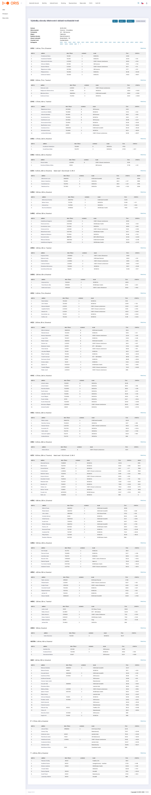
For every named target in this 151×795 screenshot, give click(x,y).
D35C (87, 42)
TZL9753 (66, 184)
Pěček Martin (45, 511)
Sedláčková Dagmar (46, 242)
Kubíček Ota (46, 649)
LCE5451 (69, 263)
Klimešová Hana (45, 130)
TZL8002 (63, 479)
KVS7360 (69, 224)
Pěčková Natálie (45, 668)
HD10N (71, 44)
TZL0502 (63, 473)
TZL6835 (67, 553)
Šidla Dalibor (45, 301)
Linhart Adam (44, 386)
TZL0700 (66, 428)
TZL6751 (69, 269)
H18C (123, 42)
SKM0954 (72, 93)
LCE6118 (65, 582)
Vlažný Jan (44, 487)
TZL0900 (66, 402)
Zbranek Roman (45, 463)
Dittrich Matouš (45, 330)
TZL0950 (68, 117)
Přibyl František (45, 354)
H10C (106, 42)
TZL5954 (69, 266)
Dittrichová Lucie (45, 178)
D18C (78, 42)
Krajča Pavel (45, 585)
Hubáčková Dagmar (46, 221)
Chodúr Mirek (45, 768)
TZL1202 (65, 317)
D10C (61, 42)
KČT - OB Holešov (97, 346)
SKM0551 (66, 178)
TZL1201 (65, 314)
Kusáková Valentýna (48, 146)
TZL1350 (69, 72)
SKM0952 (68, 128)
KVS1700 (68, 691)
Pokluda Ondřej (45, 761)
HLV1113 (67, 346)
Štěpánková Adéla (46, 69)
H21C (127, 42)
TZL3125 (71, 636)
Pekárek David (45, 333)
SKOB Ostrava (90, 492)
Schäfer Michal (46, 516)
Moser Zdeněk (45, 596)
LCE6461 (69, 229)
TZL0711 (66, 433)
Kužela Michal (45, 436)
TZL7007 (63, 481)
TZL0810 (66, 391)
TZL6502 (69, 521)
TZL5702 (65, 590)
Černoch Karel (45, 553)
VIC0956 (68, 109)
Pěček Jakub (44, 420)
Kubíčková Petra (45, 676)
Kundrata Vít (44, 428)
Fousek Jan (44, 492)
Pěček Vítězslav (46, 524)
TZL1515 (68, 715)
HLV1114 (67, 356)
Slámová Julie (44, 88)
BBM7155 (69, 237)
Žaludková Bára (45, 686)
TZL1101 (66, 351)
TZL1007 (67, 338)
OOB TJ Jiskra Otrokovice (100, 255)
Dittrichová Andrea (47, 200)
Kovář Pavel (44, 774)
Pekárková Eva (45, 186)
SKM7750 (70, 200)
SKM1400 (68, 673)
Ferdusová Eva (45, 229)
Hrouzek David (45, 673)
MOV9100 (63, 492)
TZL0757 (77, 149)
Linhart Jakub (44, 383)
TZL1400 (72, 652)
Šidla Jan (43, 495)
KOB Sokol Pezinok (99, 258)
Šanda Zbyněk (45, 771)
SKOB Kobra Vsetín (103, 207)
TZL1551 (68, 697)
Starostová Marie (48, 654)
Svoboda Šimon (47, 652)
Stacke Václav (45, 425)
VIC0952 (68, 120)
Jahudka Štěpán (45, 351)
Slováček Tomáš (45, 479)
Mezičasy (143, 48)
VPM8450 (66, 729)
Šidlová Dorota (45, 670)
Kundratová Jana (45, 226)
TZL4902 (65, 622)
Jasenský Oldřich (46, 776)
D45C (92, 42)
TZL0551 (66, 181)
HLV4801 (65, 612)
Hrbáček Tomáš (45, 566)
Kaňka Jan (44, 317)
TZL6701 (67, 556)
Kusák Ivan (45, 521)
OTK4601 (65, 614)
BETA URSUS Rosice (99, 237)
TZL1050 (72, 96)
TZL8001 (63, 484)
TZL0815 (66, 394)
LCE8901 (63, 487)
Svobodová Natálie (46, 58)
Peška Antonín (45, 612)
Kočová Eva (45, 205)
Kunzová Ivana (45, 237)
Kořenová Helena (45, 74)
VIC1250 (69, 69)
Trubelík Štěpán (45, 367)
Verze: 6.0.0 (31, 792)
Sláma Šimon (45, 449)
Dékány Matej (44, 689)
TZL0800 (66, 388)
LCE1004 (67, 370)
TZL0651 (77, 146)
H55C (141, 42)
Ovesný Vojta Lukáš (46, 681)
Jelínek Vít (44, 593)
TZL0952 (68, 122)
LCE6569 (69, 221)
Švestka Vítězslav (47, 537)
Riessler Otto (44, 558)
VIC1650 (68, 676)
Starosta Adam (45, 713)
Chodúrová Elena (45, 56)
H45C (136, 42)
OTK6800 (67, 558)
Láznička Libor (45, 556)
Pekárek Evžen (44, 481)
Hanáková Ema (45, 128)
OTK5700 (65, 585)
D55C (96, 42)
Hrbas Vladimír (46, 617)
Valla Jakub (44, 431)
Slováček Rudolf (46, 588)
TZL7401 (69, 529)
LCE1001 (67, 343)
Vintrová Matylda (45, 697)
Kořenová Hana (45, 96)
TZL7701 (67, 550)
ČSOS (147, 792)
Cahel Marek (44, 471)
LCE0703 (66, 425)
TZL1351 (69, 56)
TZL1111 (66, 362)
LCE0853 (68, 133)
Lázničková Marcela (46, 269)
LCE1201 (65, 311)
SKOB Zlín (96, 56)
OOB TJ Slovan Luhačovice (101, 61)
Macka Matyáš (46, 306)
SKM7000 (70, 519)
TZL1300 (65, 303)
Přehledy (130, 21)
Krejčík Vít (43, 715)
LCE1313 (65, 306)
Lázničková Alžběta (46, 112)
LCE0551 (71, 162)
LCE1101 (67, 348)
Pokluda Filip (44, 707)
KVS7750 (69, 231)
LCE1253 (69, 61)
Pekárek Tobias (45, 473)
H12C (110, 42)
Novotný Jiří (44, 484)
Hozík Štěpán (44, 396)
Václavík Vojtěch (45, 433)
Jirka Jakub (45, 513)
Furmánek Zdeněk (46, 564)
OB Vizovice (97, 64)
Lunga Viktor (44, 338)
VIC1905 (68, 713)
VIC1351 (69, 64)
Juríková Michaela (46, 133)
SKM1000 (67, 330)
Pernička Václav (45, 423)
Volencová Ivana (45, 287)
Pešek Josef (44, 370)
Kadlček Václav (45, 763)
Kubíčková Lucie (45, 120)
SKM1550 (68, 668)
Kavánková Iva (45, 184)
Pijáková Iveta (44, 258)
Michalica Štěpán (46, 404)
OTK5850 (69, 255)
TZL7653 (66, 186)
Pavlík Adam (44, 391)
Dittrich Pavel (45, 508)
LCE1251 (69, 66)
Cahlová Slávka (45, 263)
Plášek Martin (45, 582)
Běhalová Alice (45, 93)
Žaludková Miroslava (46, 266)
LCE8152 (66, 739)
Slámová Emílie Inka (46, 61)
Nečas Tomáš (44, 489)
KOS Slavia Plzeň (101, 513)
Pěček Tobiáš (44, 341)
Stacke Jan (44, 343)
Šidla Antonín (45, 614)
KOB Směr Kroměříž (101, 93)
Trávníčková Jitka (46, 285)
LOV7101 (67, 561)
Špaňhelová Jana (46, 125)
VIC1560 (68, 699)
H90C (66, 44)
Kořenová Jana (45, 734)
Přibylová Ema (45, 72)
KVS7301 (69, 537)
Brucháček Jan (45, 314)
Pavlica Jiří (45, 527)
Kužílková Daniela (46, 678)
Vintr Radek (44, 550)
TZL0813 (66, 383)
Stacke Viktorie (45, 66)
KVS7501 (69, 527)
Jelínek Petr (45, 622)
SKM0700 (66, 420)
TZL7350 (69, 226)
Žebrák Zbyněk (45, 561)
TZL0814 (66, 386)
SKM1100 (67, 341)
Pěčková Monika (45, 239)
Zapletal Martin (46, 309)
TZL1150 (72, 90)
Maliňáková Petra (46, 747)
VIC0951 (68, 114)
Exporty (122, 21)
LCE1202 (65, 309)
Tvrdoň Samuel (45, 356)
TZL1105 (67, 354)
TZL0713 (66, 436)
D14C (70, 42)
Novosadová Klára (46, 122)
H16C (118, 42)
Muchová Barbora (47, 207)
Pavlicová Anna (45, 224)
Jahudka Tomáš (45, 394)
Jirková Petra (44, 729)
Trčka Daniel (44, 348)
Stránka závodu (140, 21)
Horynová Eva (45, 282)
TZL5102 (65, 593)
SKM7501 (69, 508)
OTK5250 (67, 287)
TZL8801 (63, 489)
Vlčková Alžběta (45, 64)
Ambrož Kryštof (45, 407)
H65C (61, 44)
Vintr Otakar (45, 303)
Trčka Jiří (43, 710)
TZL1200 (65, 301)
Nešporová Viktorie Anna (47, 90)
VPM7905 (69, 513)
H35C (132, 42)
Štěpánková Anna (46, 109)
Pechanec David (45, 359)
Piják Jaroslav (45, 580)
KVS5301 (65, 617)
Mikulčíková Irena (45, 231)
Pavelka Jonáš (45, 699)
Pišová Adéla (44, 162)
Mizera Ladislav (45, 766)
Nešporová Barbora (46, 234)
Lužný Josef (45, 609)
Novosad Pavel (46, 529)
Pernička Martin (45, 388)
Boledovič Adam (45, 346)
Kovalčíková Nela (47, 149)
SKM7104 (69, 524)
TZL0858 (68, 112)
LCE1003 (67, 367)
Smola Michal (44, 468)
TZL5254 (67, 282)
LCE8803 (63, 471)
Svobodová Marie (46, 742)
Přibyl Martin (45, 534)
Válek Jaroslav (46, 620)
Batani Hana (45, 202)
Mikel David (44, 466)
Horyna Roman (45, 476)
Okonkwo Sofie (45, 745)
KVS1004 (67, 364)
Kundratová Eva (45, 117)
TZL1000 (67, 333)
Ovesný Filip (44, 731)
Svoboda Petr (45, 532)
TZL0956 (68, 130)
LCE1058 (68, 689)
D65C (101, 42)
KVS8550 (70, 207)
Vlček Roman (45, 519)
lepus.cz (94, 561)
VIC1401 (72, 649)
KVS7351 (69, 242)
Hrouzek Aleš (44, 684)
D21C (83, 42)
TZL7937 (69, 532)
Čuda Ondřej (44, 399)
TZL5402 (65, 588)
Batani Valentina (45, 181)
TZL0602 (66, 423)
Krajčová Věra (45, 255)
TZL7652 (69, 234)
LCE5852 (69, 261)
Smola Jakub (44, 362)
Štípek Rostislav (46, 590)
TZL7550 (70, 205)
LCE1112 (67, 335)
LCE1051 (72, 88)
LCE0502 (63, 449)
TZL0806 (66, 396)
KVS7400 (67, 564)
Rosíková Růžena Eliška (47, 165)
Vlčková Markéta (45, 114)
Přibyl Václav (44, 694)
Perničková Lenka (46, 737)
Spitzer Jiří (44, 364)
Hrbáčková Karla (45, 739)
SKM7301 (69, 511)
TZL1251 (69, 58)
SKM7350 (69, 239)
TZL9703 (63, 466)
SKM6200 (66, 596)
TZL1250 (69, 74)
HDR (75, 44)
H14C (114, 42)
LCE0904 (66, 404)
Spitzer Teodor (45, 691)
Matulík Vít (44, 311)
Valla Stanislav (48, 636)
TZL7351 (70, 202)
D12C (65, 42)
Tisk (114, 21)
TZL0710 (66, 431)
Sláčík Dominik (45, 702)
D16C (74, 42)
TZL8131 (63, 468)
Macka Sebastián (46, 335)
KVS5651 (67, 285)
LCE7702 (67, 566)
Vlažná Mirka (44, 261)
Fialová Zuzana (45, 705)
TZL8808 (63, 463)
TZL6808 (63, 495)
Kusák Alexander (45, 402)
